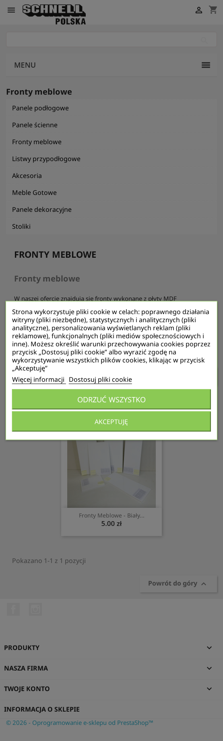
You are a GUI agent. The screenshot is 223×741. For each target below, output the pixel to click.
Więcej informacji (39, 379)
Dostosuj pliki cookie (100, 379)
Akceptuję (111, 421)
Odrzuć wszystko (111, 399)
